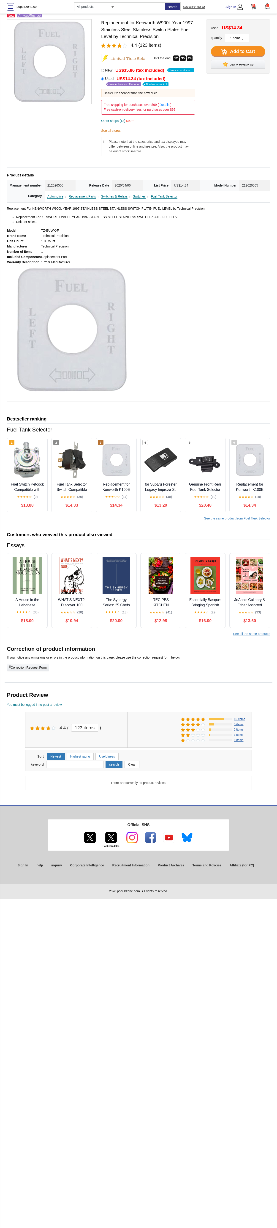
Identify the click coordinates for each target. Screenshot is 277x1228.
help (39, 865)
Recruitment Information (130, 865)
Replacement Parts (82, 196)
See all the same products (251, 634)
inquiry (56, 865)
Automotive (55, 196)
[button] (267, 6)
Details (164, 105)
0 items (239, 740)
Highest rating (80, 756)
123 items (85, 727)
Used (136, 81)
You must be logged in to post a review (34, 704)
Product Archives (171, 865)
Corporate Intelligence (87, 865)
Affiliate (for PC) (242, 865)
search (172, 7)
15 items (239, 719)
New (149, 70)
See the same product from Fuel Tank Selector (237, 518)
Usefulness (107, 756)
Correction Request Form (28, 667)
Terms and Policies (206, 865)
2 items (239, 729)
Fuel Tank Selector (164, 196)
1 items (239, 734)
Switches (139, 196)
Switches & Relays (114, 196)
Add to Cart (238, 52)
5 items (239, 724)
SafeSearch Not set (194, 6)
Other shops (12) (117, 121)
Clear (132, 764)
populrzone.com (27, 6)
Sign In (230, 7)
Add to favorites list (238, 64)
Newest (55, 756)
